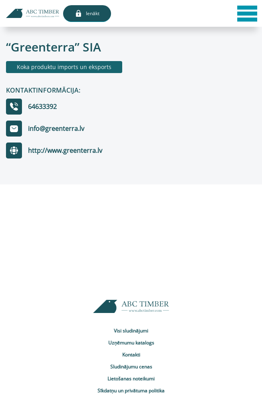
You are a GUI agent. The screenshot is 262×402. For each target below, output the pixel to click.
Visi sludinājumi (131, 330)
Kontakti (131, 354)
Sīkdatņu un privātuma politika (131, 390)
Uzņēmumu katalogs (131, 342)
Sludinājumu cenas (131, 366)
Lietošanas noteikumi (131, 378)
